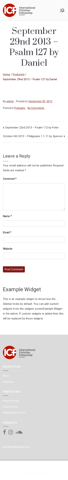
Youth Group (10, 406)
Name (7, 216)
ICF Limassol (38, 466)
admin (10, 101)
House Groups (11, 400)
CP (46, 473)
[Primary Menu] (62, 10)
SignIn (36, 473)
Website (7, 248)
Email (7, 232)
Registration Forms (14, 412)
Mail (25, 473)
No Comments (36, 108)
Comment (10, 178)
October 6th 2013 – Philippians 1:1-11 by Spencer (33, 136)
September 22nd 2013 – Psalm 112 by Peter (32, 127)
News (6, 375)
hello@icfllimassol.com (16, 446)
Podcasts (20, 108)
